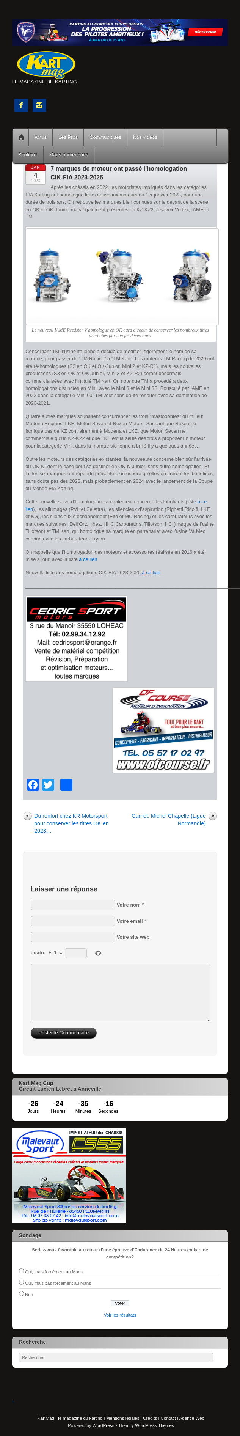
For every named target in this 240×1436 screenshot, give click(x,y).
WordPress (103, 1425)
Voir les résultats (120, 1314)
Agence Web (192, 1418)
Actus (41, 137)
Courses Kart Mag (189, 137)
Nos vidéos (145, 137)
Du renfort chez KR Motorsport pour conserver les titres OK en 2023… (71, 823)
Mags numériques (68, 154)
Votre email (130, 921)
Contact (168, 1418)
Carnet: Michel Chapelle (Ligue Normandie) (169, 819)
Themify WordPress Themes (146, 1425)
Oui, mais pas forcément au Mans (58, 1282)
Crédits (150, 1418)
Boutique (28, 154)
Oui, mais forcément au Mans (54, 1271)
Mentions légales (122, 1418)
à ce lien (88, 559)
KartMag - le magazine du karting (70, 1418)
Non (29, 1294)
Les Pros (68, 137)
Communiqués (105, 137)
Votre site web (133, 937)
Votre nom (129, 905)
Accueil (21, 137)
